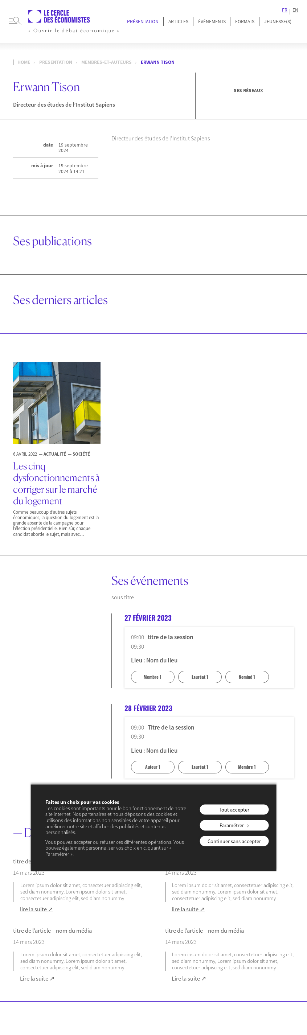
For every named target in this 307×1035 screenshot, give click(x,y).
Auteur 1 (152, 766)
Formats (244, 22)
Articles (178, 22)
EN (295, 10)
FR (284, 10)
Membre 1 (152, 676)
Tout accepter (234, 809)
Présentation (143, 22)
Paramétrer (232, 825)
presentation (55, 62)
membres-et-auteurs (106, 62)
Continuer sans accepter (234, 841)
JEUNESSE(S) (277, 22)
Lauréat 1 (200, 676)
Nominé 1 (247, 676)
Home (23, 62)
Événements (212, 22)
